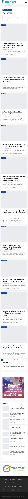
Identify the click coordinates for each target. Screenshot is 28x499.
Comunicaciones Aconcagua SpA (18, 496)
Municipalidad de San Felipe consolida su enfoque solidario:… (17, 407)
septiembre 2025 (13, 18)
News (5, 479)
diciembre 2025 (12, 16)
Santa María (4, 260)
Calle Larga (12, 479)
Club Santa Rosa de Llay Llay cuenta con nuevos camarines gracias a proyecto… (12, 45)
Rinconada (7, 486)
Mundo (7, 483)
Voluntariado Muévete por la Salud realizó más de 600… (17, 420)
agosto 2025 (20, 18)
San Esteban (6, 490)
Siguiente (17, 359)
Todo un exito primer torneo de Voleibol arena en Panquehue (13, 280)
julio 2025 (5, 20)
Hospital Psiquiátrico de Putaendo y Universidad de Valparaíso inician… (13, 314)
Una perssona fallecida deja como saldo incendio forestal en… (17, 433)
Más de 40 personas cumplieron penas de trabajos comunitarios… (17, 452)
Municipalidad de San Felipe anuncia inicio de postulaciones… (17, 445)
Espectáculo (21, 490)
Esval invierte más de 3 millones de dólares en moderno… (17, 426)
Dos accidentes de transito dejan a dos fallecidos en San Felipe (13, 145)
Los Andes (13, 483)
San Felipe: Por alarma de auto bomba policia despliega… (17, 414)
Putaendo (21, 486)
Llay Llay (14, 490)
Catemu (21, 483)
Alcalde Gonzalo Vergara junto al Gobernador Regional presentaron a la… (13, 213)
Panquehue (21, 479)
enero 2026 (5, 16)
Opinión (14, 486)
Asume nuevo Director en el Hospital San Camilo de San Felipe (13, 347)
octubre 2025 (5, 18)
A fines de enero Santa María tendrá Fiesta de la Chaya (12, 113)
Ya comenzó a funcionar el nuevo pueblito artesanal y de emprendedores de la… (13, 178)
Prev (4, 458)
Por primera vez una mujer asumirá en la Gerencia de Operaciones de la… (11, 247)
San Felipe (4, 24)
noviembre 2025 (19, 16)
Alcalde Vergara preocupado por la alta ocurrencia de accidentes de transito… (13, 80)
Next (8, 458)
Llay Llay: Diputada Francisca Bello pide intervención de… (16, 439)
